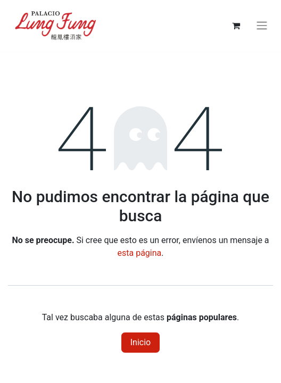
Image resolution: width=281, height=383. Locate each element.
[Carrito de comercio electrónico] (235, 25)
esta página (140, 253)
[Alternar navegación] (262, 25)
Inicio (140, 342)
